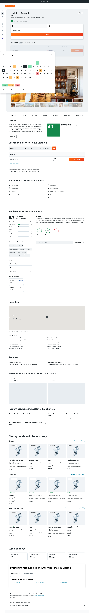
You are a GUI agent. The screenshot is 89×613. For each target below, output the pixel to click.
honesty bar (28, 249)
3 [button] (20, 43)
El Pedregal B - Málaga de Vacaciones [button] (73, 526)
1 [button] (38, 40)
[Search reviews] (55, 242)
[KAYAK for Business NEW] (3, 30)
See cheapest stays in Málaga (78, 474)
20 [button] (31, 51)
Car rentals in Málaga (40, 582)
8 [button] (38, 43)
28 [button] (34, 54)
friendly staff (20, 246)
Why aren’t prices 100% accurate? (47, 605)
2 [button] (54, 40)
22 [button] (38, 51)
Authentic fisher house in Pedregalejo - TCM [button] (73, 461)
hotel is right (12, 246)
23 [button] (42, 51)
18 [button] (24, 51)
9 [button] (54, 43)
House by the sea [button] (71, 494)
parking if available (22, 252)
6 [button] (31, 43)
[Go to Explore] (3, 23)
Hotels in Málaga (63, 582)
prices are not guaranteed (38, 595)
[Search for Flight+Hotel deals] (3, 19)
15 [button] (38, 47)
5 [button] (27, 43)
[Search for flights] (3, 10)
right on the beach (13, 249)
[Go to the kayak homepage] (10, 6)
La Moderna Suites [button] (33, 460)
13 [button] (31, 47)
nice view (22, 249)
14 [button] (34, 47)
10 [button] (20, 47)
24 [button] (20, 54)
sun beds (27, 255)
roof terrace (20, 255)
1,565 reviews (23, 21)
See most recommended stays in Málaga (75, 508)
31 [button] (20, 58)
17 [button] (20, 51)
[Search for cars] (3, 16)
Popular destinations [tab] (28, 573)
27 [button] (31, 54)
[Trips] (3, 34)
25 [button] (24, 54)
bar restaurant (12, 255)
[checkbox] (16, 281)
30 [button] (42, 54)
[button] (86, 2)
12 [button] (27, 47)
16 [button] (42, 47)
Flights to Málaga (16, 582)
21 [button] (34, 51)
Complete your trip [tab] (15, 573)
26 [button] (27, 54)
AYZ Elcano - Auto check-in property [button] (16, 461)
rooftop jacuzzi (12, 252)
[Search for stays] (3, 13)
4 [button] (61, 40)
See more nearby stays (79, 441)
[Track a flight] (3, 27)
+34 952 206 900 (15, 19)
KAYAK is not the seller (47, 600)
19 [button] (27, 51)
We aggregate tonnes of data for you (47, 603)
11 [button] (61, 43)
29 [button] (38, 54)
